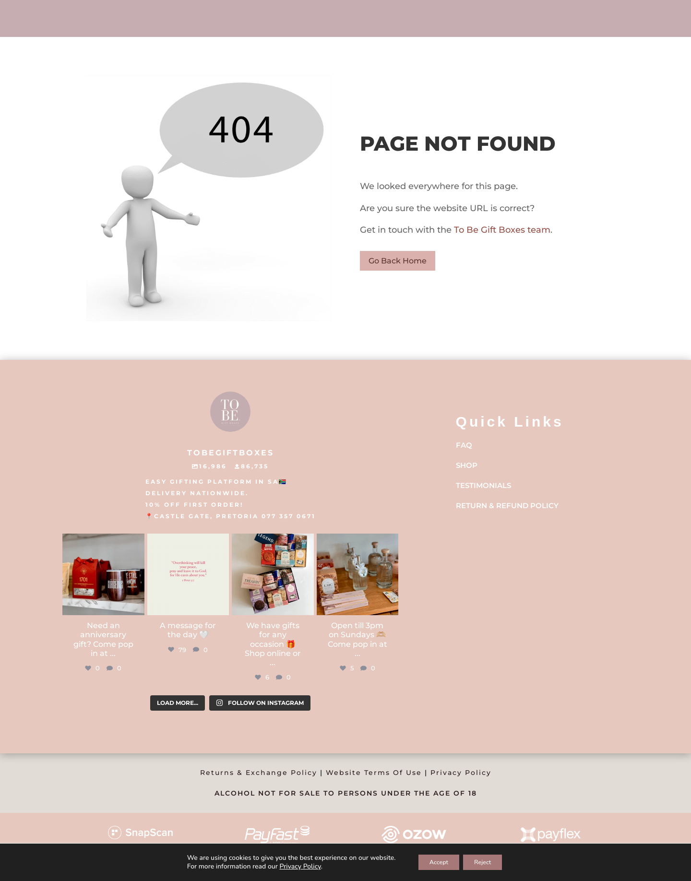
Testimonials (483, 485)
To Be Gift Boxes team (501, 230)
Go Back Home (398, 260)
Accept (434, 861)
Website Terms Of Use (374, 772)
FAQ (464, 445)
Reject (486, 861)
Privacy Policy (460, 772)
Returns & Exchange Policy (258, 772)
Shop (466, 465)
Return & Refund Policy (507, 505)
